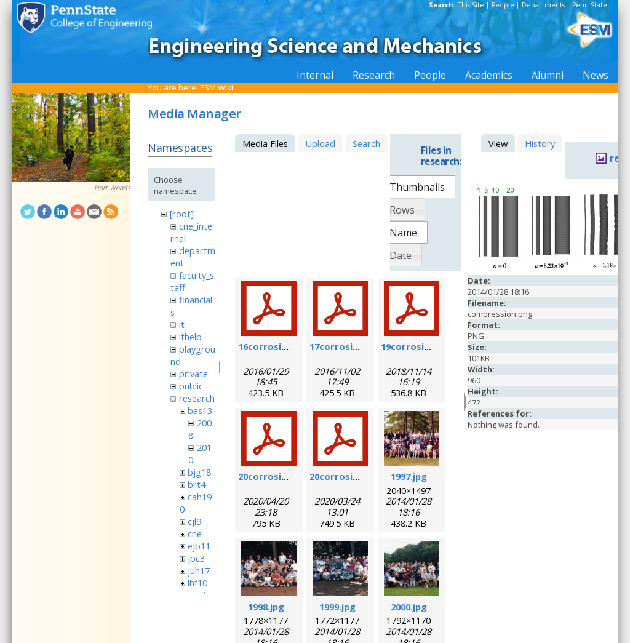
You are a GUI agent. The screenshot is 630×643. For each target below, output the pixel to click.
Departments (543, 5)
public (191, 386)
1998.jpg (266, 607)
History (540, 143)
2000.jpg (409, 607)
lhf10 (197, 583)
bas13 (200, 410)
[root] (182, 213)
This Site (471, 5)
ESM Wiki (216, 87)
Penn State (589, 5)
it (182, 324)
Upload (320, 143)
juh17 (199, 570)
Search (366, 143)
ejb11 (199, 546)
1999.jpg (337, 607)
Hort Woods (112, 187)
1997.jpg (409, 476)
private (193, 373)
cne (195, 533)
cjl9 (194, 521)
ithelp (190, 336)
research (197, 398)
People (503, 5)
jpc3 (196, 558)
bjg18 (199, 472)
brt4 (196, 484)
